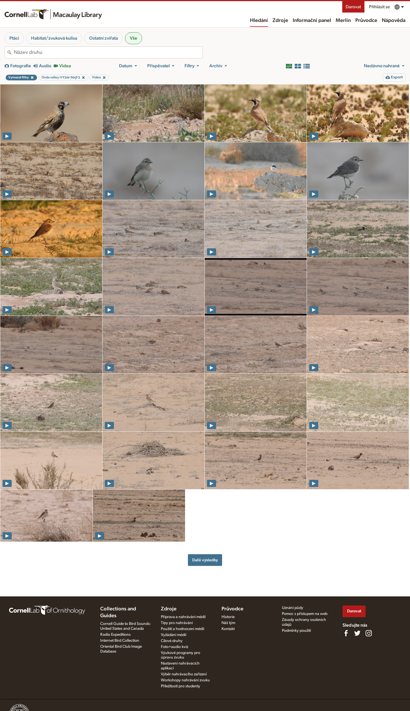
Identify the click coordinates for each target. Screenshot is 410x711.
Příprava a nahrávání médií (183, 617)
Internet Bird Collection (119, 641)
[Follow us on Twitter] (357, 633)
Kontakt (228, 629)
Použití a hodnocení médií (182, 629)
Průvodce (366, 20)
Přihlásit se (379, 7)
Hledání (259, 20)
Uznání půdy (292, 608)
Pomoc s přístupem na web (304, 614)
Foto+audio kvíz (174, 647)
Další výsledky (205, 560)
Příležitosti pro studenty (180, 686)
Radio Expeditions (115, 635)
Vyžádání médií (173, 635)
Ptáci (14, 38)
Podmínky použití (296, 631)
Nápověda (393, 20)
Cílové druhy (172, 641)
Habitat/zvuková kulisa (54, 38)
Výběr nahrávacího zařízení (184, 674)
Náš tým (228, 623)
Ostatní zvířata (103, 38)
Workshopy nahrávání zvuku (185, 680)
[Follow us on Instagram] (368, 633)
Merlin (343, 20)
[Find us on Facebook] (346, 633)
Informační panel (312, 20)
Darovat (353, 7)
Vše (133, 38)
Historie (228, 617)
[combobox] (108, 52)
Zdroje (280, 20)
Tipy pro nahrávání (177, 623)
